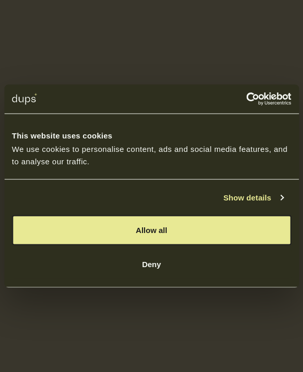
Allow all (151, 230)
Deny (151, 263)
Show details (248, 197)
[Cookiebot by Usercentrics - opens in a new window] (246, 99)
